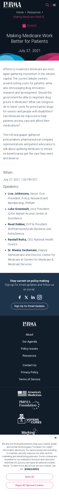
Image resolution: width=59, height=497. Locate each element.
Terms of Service (29, 379)
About (29, 334)
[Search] (47, 5)
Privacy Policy (29, 372)
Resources (34, 12)
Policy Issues (29, 348)
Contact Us (30, 365)
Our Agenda (29, 341)
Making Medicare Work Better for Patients (29, 16)
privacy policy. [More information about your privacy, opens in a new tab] (32, 469)
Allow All (29, 477)
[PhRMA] (12, 5)
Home (20, 12)
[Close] (54, 438)
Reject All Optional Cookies (29, 485)
